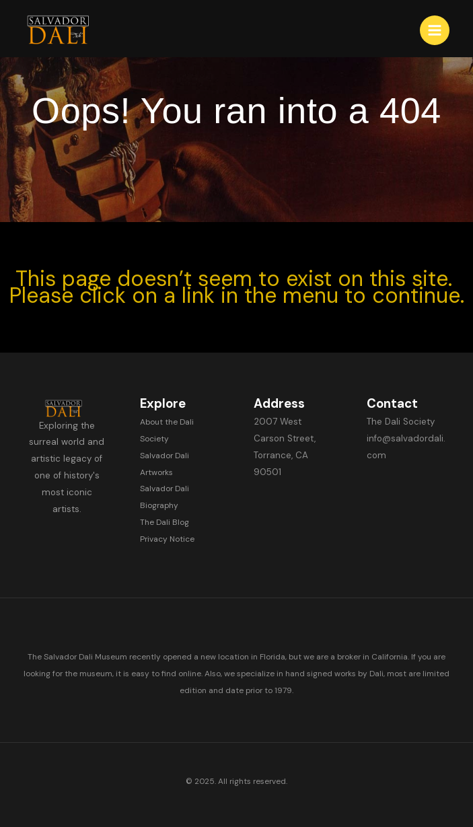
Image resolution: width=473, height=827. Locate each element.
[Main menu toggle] (434, 30)
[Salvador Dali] (64, 30)
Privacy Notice (167, 539)
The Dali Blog (164, 522)
